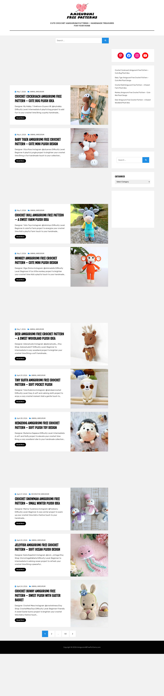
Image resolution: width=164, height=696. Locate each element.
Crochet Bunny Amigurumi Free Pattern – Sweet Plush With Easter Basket (37, 602)
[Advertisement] (59, 72)
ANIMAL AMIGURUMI (37, 98)
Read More (20, 124)
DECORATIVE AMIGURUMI (40, 501)
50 (67, 641)
